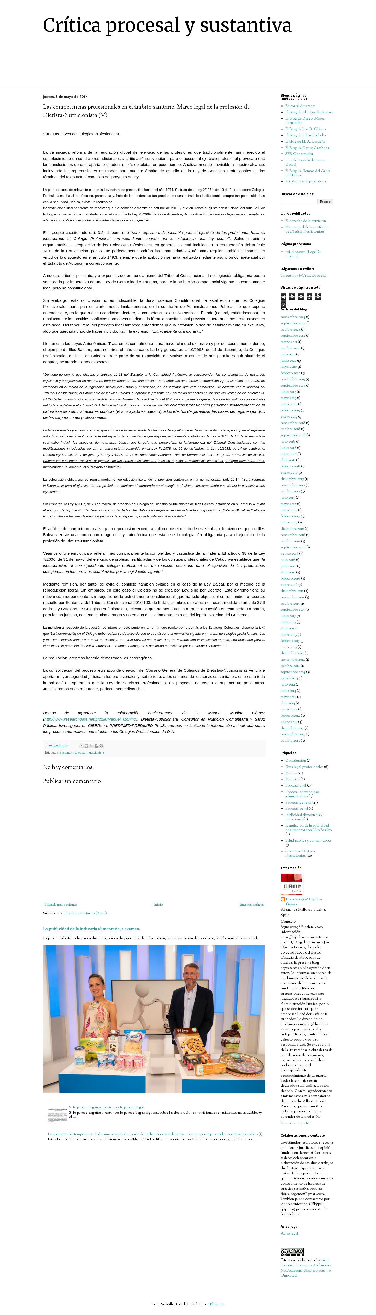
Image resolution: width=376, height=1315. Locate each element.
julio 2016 (288, 560)
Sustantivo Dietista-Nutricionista (81, 752)
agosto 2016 (289, 553)
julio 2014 (288, 684)
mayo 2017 (288, 504)
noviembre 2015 (292, 597)
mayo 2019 (288, 398)
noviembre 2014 (293, 659)
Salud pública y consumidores (308, 840)
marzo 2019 (289, 404)
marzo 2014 (289, 709)
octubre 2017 (290, 491)
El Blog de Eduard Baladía (305, 135)
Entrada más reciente (60, 904)
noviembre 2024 (293, 317)
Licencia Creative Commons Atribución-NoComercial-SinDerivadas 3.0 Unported (306, 1268)
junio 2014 (288, 691)
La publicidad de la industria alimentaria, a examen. (91, 929)
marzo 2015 (289, 635)
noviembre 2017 (293, 485)
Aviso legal (289, 1233)
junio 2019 (288, 392)
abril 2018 (288, 460)
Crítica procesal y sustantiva (167, 25)
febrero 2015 (290, 641)
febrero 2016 (290, 578)
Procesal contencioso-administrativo (302, 794)
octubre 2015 (290, 603)
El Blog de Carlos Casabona (307, 148)
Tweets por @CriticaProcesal (303, 275)
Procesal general (298, 802)
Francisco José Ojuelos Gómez (304, 902)
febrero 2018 (290, 466)
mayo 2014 (288, 697)
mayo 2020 (289, 367)
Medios (291, 773)
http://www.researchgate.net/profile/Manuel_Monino (90, 719)
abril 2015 (288, 628)
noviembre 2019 (293, 379)
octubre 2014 (290, 666)
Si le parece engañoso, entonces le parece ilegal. (107, 1107)
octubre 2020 (290, 348)
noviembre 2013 (293, 734)
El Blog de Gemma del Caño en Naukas (307, 173)
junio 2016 (288, 566)
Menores (292, 779)
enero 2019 (289, 417)
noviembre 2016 (293, 535)
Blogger (216, 1304)
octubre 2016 (290, 541)
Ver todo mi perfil (295, 1123)
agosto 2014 (289, 678)
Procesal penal (296, 808)
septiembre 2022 (293, 335)
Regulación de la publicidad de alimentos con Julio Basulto (308, 828)
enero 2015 (289, 647)
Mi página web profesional (306, 181)
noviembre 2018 (293, 423)
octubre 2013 (290, 740)
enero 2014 (289, 722)
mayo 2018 (289, 454)
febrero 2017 (290, 516)
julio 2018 (288, 441)
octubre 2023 (290, 329)
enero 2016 (289, 585)
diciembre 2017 (292, 479)
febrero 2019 (290, 410)
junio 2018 (288, 448)
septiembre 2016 (293, 547)
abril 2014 (288, 703)
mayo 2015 (288, 622)
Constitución (295, 761)
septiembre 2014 (293, 672)
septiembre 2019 (293, 385)
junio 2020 (288, 361)
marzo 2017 (289, 510)
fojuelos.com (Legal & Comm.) (303, 254)
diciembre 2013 (292, 728)
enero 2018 (289, 473)
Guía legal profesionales (304, 767)
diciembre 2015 (292, 591)
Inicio (158, 904)
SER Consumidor (299, 154)
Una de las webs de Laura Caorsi (304, 163)
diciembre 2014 (292, 653)
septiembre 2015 (293, 609)
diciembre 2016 (292, 529)
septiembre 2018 (293, 435)
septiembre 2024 (293, 323)
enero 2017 (289, 522)
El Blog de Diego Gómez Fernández (304, 121)
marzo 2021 (289, 342)
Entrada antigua (252, 904)
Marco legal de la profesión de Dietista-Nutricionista (306, 230)
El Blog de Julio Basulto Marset (309, 112)
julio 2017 (288, 497)
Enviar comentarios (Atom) (85, 913)
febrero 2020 (290, 373)
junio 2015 (288, 616)
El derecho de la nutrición (305, 221)
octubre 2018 (290, 429)
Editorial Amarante (300, 106)
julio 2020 (288, 354)
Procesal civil (295, 785)
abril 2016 (288, 572)
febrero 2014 (290, 715)
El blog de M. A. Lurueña (305, 141)
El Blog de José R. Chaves (305, 129)
